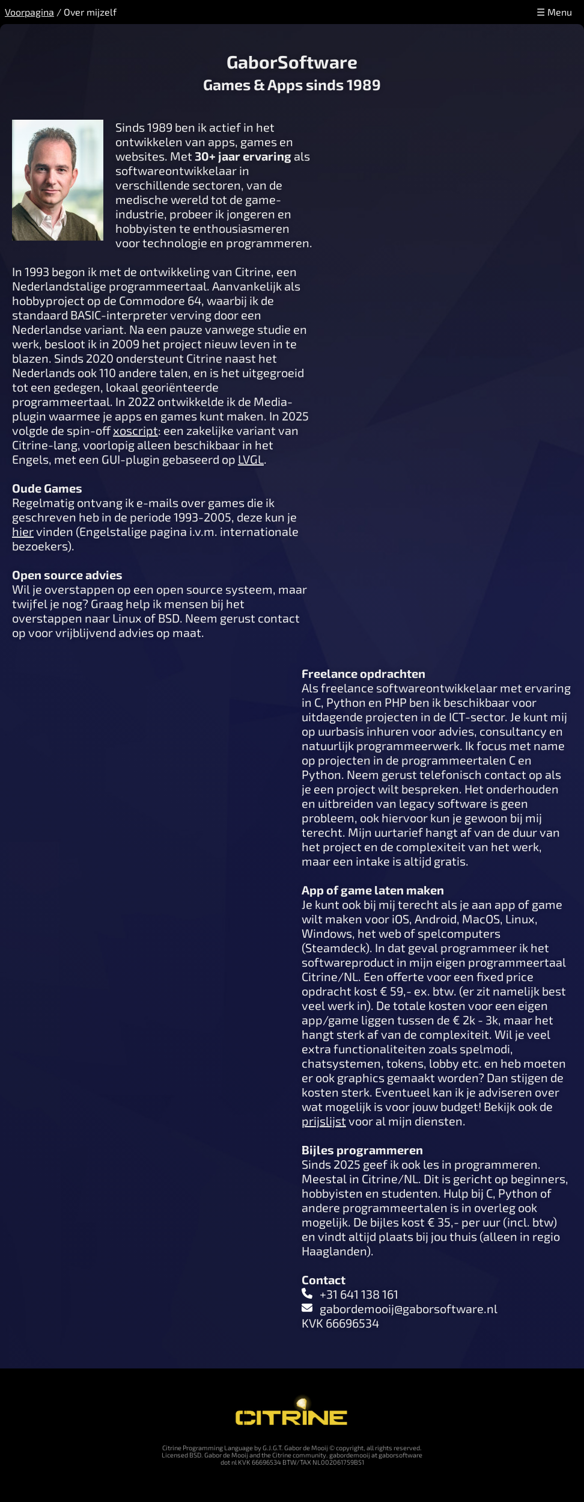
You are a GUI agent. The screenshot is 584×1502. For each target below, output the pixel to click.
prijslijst (324, 1120)
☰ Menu (554, 11)
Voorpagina (29, 11)
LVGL (251, 459)
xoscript (135, 430)
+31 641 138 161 (359, 1294)
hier (23, 531)
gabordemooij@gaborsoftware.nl (408, 1308)
